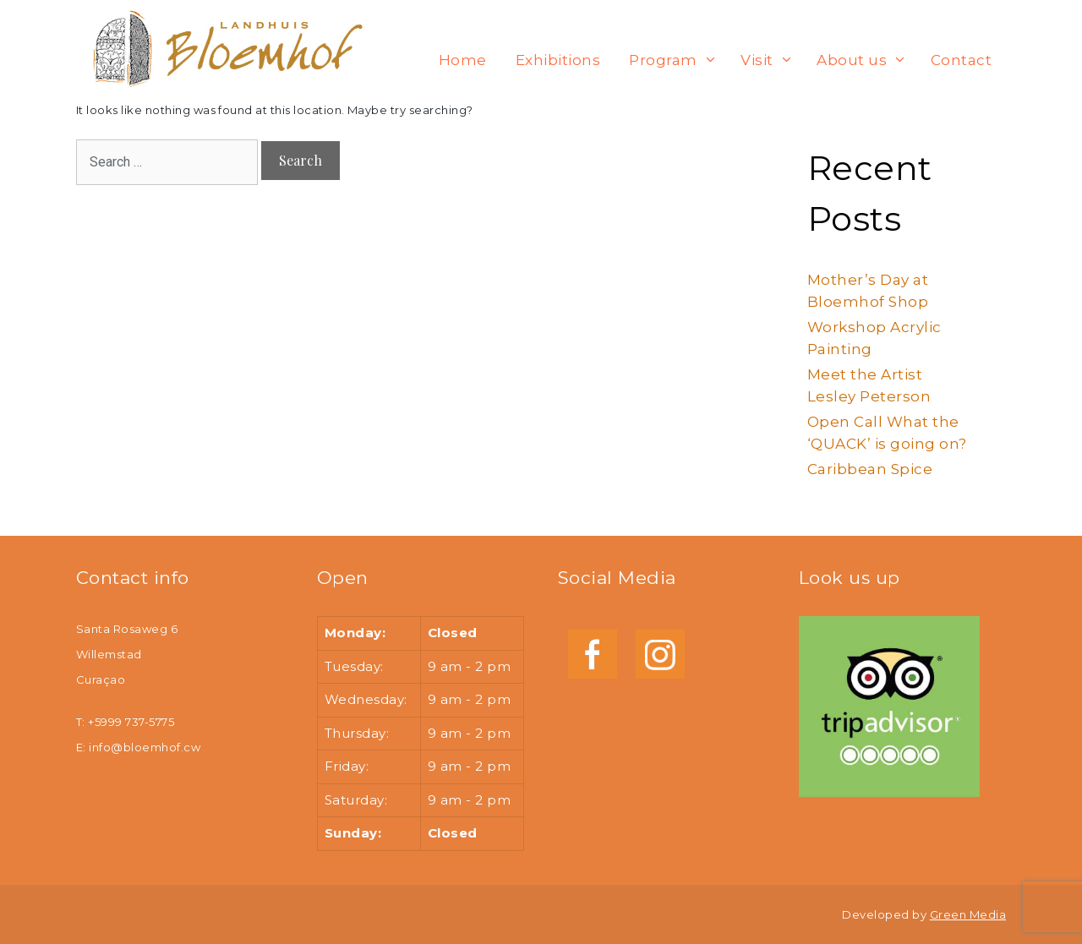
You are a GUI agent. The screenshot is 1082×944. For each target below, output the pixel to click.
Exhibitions (558, 60)
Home (463, 60)
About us (866, 60)
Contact (961, 60)
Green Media (968, 914)
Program (677, 60)
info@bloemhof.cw (144, 747)
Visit (770, 60)
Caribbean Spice (869, 469)
